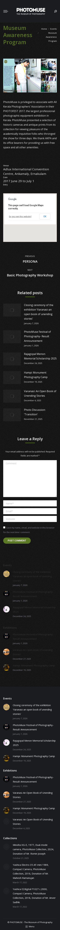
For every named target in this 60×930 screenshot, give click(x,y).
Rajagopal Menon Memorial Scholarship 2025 (40, 356)
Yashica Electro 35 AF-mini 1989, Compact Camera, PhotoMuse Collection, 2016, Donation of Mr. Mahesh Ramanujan (31, 871)
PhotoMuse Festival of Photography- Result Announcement (37, 336)
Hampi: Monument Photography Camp (36, 375)
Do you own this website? (20, 216)
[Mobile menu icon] (5, 11)
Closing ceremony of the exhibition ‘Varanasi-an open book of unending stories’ (38, 311)
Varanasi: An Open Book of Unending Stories (40, 393)
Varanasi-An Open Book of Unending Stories (33, 652)
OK (44, 216)
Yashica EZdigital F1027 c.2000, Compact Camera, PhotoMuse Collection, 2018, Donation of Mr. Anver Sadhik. (34, 895)
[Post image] (12, 310)
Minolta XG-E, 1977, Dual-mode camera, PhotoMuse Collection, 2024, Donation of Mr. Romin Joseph (33, 849)
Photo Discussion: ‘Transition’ (34, 412)
